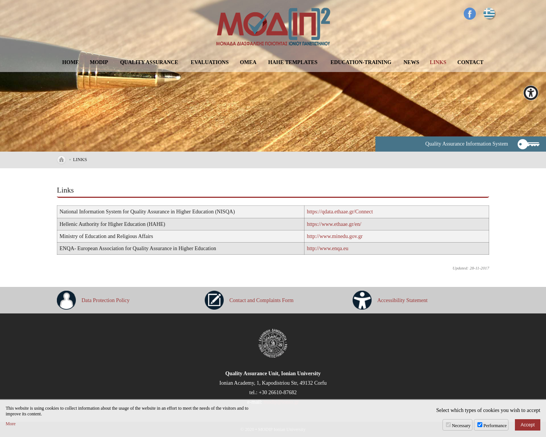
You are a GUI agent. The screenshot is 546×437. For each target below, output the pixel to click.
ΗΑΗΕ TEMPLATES (292, 62)
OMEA (248, 62)
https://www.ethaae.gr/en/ (334, 224)
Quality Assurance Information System (466, 144)
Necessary (461, 425)
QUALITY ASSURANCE (149, 62)
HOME (70, 62)
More (11, 423)
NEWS (411, 62)
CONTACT (470, 62)
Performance (495, 425)
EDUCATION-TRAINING (361, 62)
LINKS (438, 62)
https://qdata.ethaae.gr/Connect (340, 212)
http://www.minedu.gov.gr (334, 236)
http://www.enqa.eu (327, 248)
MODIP (99, 62)
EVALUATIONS (210, 62)
